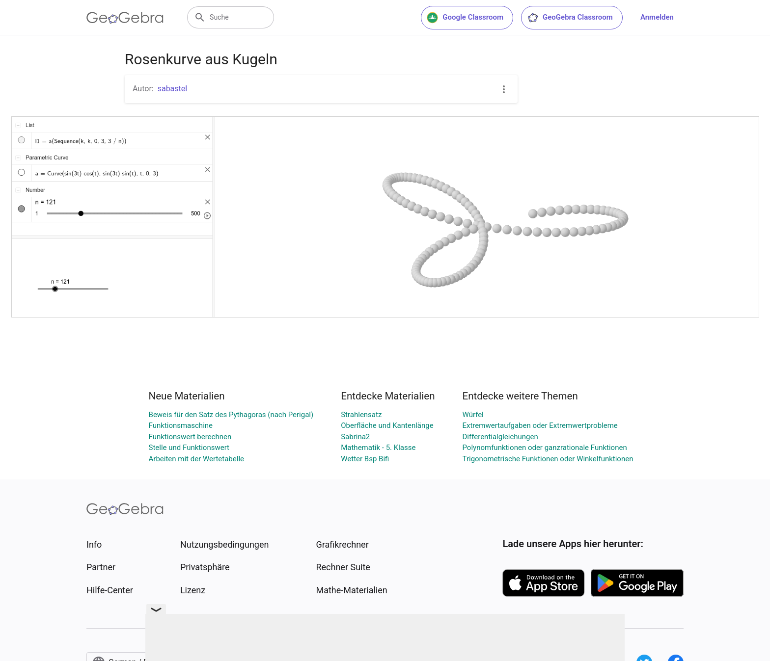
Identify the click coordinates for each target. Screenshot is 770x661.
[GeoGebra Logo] (125, 18)
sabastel (173, 88)
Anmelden (657, 17)
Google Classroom (465, 18)
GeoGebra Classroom (570, 18)
